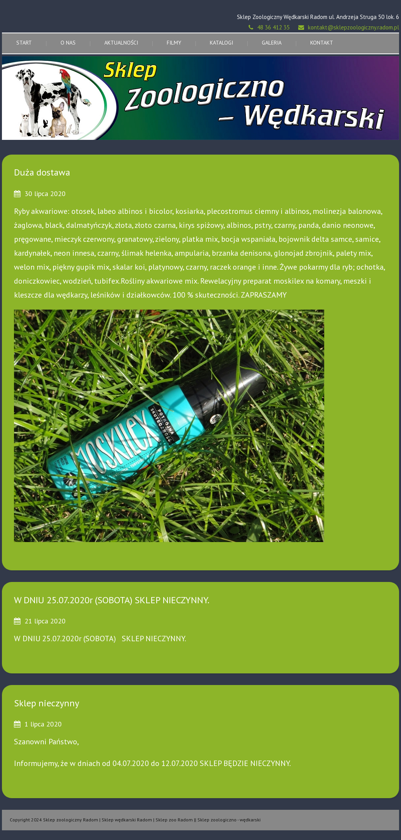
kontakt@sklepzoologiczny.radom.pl (353, 27)
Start (24, 42)
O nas (68, 42)
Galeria (272, 42)
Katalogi (221, 42)
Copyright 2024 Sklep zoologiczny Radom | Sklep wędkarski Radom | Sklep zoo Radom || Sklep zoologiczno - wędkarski (135, 820)
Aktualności (121, 42)
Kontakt (321, 42)
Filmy (174, 42)
